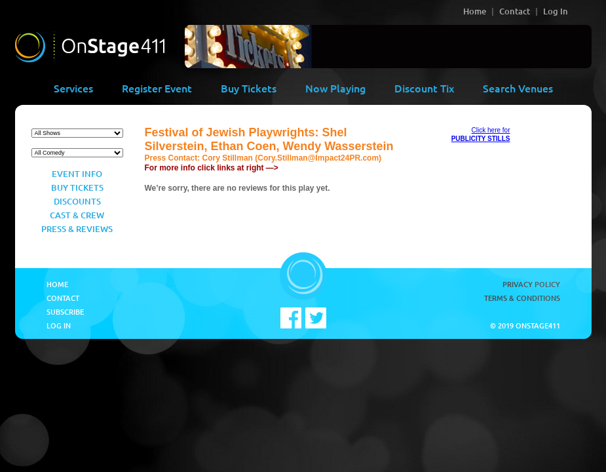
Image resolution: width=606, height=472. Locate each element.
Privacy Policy (531, 284)
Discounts (77, 201)
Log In (555, 11)
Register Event (157, 88)
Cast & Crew (77, 215)
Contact (514, 11)
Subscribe (65, 311)
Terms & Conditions (522, 298)
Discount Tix (424, 88)
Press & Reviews (77, 229)
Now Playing (335, 88)
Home (474, 11)
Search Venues (518, 88)
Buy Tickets (248, 88)
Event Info (77, 174)
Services (73, 88)
